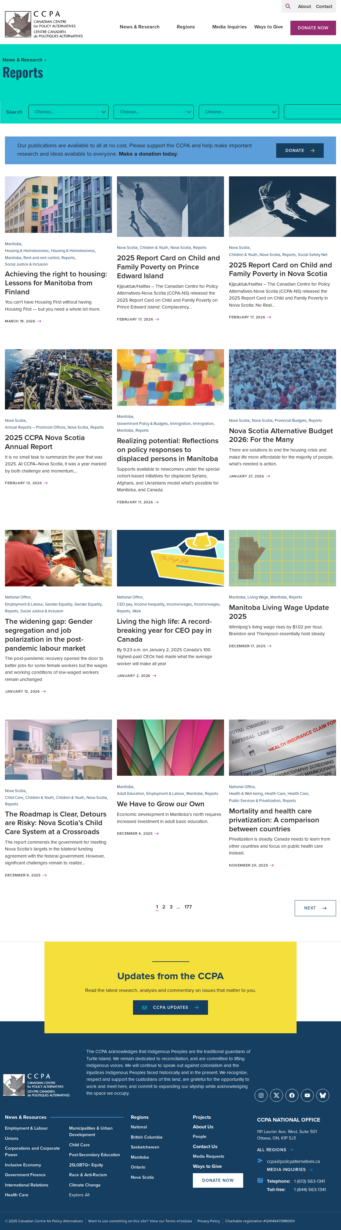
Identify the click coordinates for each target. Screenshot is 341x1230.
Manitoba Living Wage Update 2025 (279, 612)
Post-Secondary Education (94, 1155)
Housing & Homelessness (27, 251)
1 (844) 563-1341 (310, 1189)
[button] (68, 112)
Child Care (14, 797)
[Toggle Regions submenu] (202, 27)
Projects (202, 1117)
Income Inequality (149, 604)
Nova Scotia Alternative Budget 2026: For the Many (281, 435)
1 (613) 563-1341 (309, 1181)
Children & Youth (154, 247)
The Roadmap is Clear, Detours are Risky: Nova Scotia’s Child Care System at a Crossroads (55, 822)
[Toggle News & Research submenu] (167, 27)
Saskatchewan (145, 1147)
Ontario (138, 1167)
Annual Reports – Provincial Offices (35, 427)
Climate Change (85, 1185)
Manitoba (13, 244)
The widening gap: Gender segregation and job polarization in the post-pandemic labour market (49, 634)
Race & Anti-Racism (88, 1175)
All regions (271, 1150)
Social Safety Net (312, 255)
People (199, 1136)
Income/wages (179, 604)
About (304, 6)
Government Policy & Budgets (142, 423)
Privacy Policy (209, 1221)
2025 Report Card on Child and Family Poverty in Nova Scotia (280, 269)
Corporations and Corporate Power (32, 1151)
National (139, 1127)
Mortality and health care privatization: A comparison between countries (274, 819)
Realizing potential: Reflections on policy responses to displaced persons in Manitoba (167, 449)
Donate (299, 150)
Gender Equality (58, 604)
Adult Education (130, 793)
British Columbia (147, 1137)
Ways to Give (268, 26)
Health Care (275, 793)
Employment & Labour (24, 604)
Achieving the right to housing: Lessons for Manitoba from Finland (56, 282)
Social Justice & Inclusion (26, 264)
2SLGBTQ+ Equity (86, 1165)
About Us (203, 1126)
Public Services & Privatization (255, 801)
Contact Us (205, 1146)
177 (188, 907)
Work (136, 611)
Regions (186, 26)
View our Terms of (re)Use (171, 1221)
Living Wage (257, 597)
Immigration (180, 423)
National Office (18, 597)
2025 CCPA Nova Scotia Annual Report (45, 442)
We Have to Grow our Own (161, 803)
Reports (68, 258)
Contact (324, 6)
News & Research (140, 26)
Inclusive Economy (23, 1165)
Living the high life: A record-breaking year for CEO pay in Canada (164, 630)
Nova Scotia (127, 247)
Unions (12, 1138)
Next (315, 908)
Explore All (79, 1195)
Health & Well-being (246, 793)
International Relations (26, 1185)
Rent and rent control (41, 258)
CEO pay (124, 604)
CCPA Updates (170, 1007)
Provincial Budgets (290, 420)
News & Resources (26, 1117)
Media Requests (208, 1156)
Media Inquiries (229, 26)
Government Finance (25, 1175)
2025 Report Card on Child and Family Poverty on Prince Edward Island (168, 266)
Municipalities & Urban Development (91, 1131)
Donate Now (313, 28)
